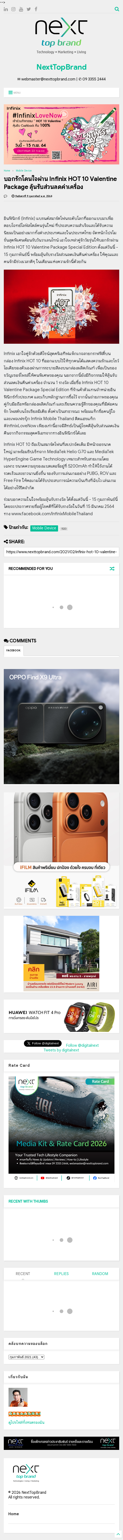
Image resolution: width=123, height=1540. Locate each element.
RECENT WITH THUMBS (28, 1201)
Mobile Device (24, 170)
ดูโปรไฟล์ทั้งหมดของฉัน (27, 1422)
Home (7, 170)
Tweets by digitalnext (61, 1050)
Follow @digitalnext (82, 1045)
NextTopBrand (61, 67)
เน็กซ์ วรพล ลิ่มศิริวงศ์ (25, 1414)
